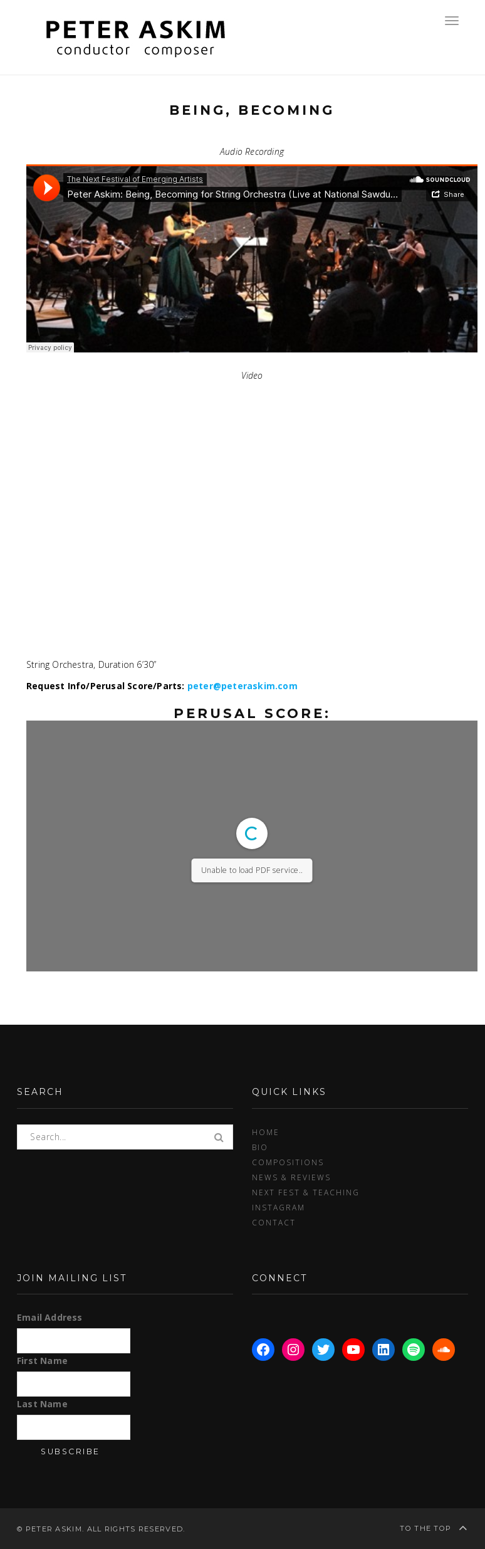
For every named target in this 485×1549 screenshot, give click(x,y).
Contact (274, 1222)
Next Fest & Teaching (306, 1192)
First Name (42, 1361)
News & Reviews (291, 1177)
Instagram (278, 1207)
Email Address (50, 1317)
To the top (434, 1527)
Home (265, 1132)
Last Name (42, 1404)
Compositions (288, 1162)
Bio (260, 1147)
